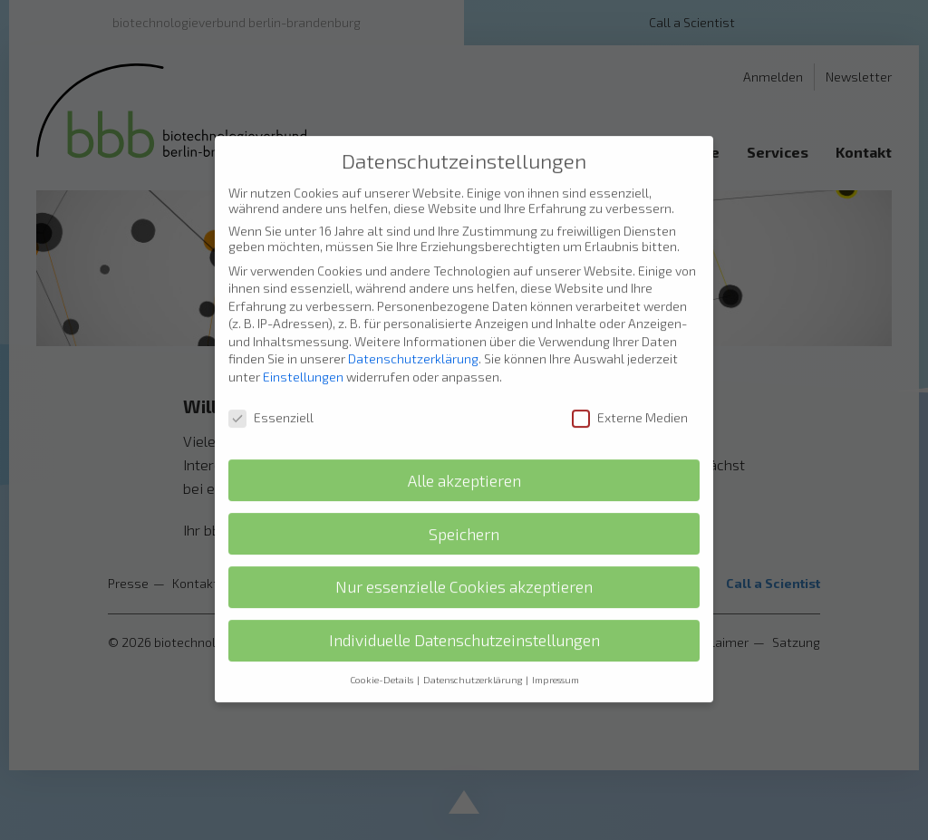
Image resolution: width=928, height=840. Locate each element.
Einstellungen (303, 354)
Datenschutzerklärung (413, 337)
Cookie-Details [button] (382, 658)
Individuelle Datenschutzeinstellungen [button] (464, 619)
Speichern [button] (464, 512)
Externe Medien (630, 395)
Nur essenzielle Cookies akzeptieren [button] (464, 565)
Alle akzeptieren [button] (464, 458)
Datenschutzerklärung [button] (473, 658)
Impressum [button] (555, 658)
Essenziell (271, 395)
